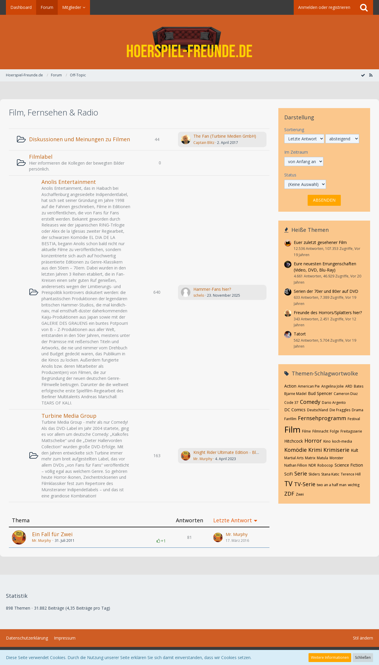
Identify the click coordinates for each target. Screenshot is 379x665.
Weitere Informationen (330, 657)
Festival (354, 418)
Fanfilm (290, 418)
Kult (354, 450)
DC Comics (295, 409)
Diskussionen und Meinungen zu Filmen (79, 139)
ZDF (289, 493)
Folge (334, 431)
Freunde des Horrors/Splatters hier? (328, 312)
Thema (21, 520)
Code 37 (291, 402)
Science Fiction (349, 465)
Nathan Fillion (295, 465)
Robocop (325, 465)
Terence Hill (351, 474)
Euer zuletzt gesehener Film (320, 242)
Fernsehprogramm (322, 418)
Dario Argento (334, 402)
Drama (357, 409)
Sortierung (294, 129)
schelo (198, 295)
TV (288, 483)
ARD (348, 386)
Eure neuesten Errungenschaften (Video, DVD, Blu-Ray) (325, 267)
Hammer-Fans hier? (212, 289)
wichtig (353, 484)
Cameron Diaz (346, 393)
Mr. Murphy (202, 458)
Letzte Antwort (232, 520)
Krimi (315, 449)
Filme (306, 431)
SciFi (288, 474)
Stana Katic (330, 474)
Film (292, 429)
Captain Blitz (203, 142)
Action (290, 386)
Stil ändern (363, 638)
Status (290, 175)
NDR (312, 465)
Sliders (314, 474)
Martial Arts (293, 457)
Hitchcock (293, 441)
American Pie (309, 386)
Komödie (295, 449)
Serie (300, 473)
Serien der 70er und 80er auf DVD (326, 291)
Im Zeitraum (296, 152)
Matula (322, 457)
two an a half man (331, 484)
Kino (327, 441)
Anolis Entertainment (68, 181)
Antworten (189, 520)
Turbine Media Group (69, 415)
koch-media (342, 441)
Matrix (310, 457)
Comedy (310, 401)
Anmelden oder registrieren (324, 7)
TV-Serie (304, 484)
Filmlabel (40, 156)
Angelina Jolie (332, 386)
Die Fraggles (340, 409)
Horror (313, 440)
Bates (358, 386)
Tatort (300, 334)
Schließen (363, 657)
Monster (336, 457)
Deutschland (317, 409)
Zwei (300, 494)
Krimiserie (336, 449)
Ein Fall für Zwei (52, 534)
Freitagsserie (351, 431)
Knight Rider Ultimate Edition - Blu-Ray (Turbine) (239, 452)
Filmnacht (320, 431)
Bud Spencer (320, 393)
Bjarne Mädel (295, 393)
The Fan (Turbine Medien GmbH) (224, 136)
